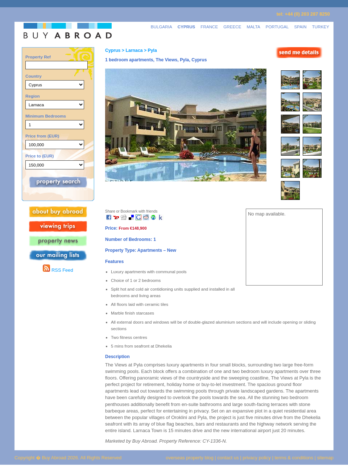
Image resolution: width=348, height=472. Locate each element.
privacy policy (257, 457)
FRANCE (209, 26)
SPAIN (300, 26)
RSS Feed (58, 270)
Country (33, 76)
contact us (228, 457)
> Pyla (150, 50)
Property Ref (38, 56)
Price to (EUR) (39, 155)
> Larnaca (131, 50)
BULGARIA (161, 26)
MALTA (253, 26)
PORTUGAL (277, 26)
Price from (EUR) (42, 136)
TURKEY (320, 26)
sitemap (325, 457)
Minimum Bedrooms (45, 116)
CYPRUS (186, 26)
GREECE (232, 26)
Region (32, 96)
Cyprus (112, 50)
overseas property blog (190, 457)
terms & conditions (295, 457)
